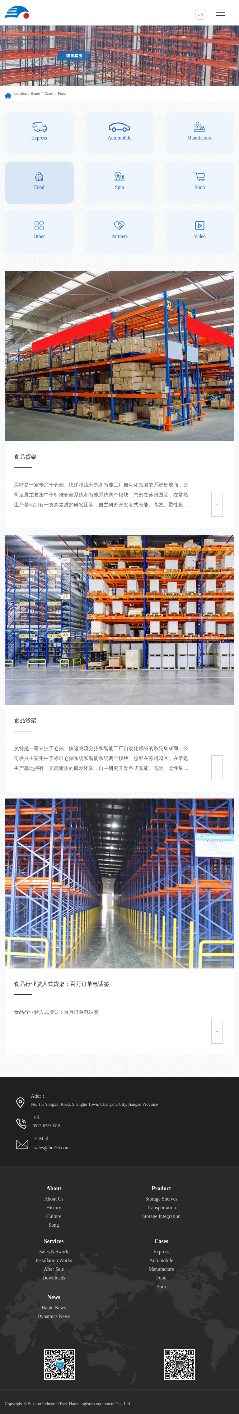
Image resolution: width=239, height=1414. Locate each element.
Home (35, 93)
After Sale (54, 1269)
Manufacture (161, 1269)
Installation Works (53, 1260)
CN (201, 14)
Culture (53, 1216)
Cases (49, 93)
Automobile (161, 1260)
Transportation (161, 1207)
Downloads (53, 1277)
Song (54, 1225)
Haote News (53, 1307)
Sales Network (53, 1251)
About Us (53, 1198)
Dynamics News (53, 1316)
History (53, 1207)
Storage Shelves (161, 1198)
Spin (161, 1286)
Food (62, 93)
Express (161, 1251)
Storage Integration (161, 1216)
